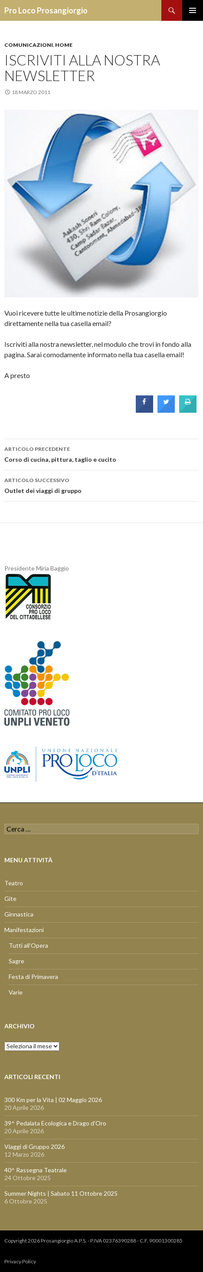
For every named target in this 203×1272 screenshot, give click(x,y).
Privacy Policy (20, 1261)
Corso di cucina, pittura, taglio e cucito (101, 453)
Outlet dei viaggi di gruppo (101, 484)
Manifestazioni (24, 929)
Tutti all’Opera (28, 945)
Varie (16, 992)
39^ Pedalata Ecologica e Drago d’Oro (55, 1123)
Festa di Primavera (33, 976)
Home (63, 45)
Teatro (13, 883)
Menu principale (192, 10)
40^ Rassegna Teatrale (35, 1170)
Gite (10, 898)
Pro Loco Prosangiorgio (46, 10)
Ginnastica (18, 914)
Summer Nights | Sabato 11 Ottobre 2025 (61, 1193)
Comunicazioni (28, 45)
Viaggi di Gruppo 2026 (34, 1146)
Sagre (16, 961)
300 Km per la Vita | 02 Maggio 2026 (53, 1099)
